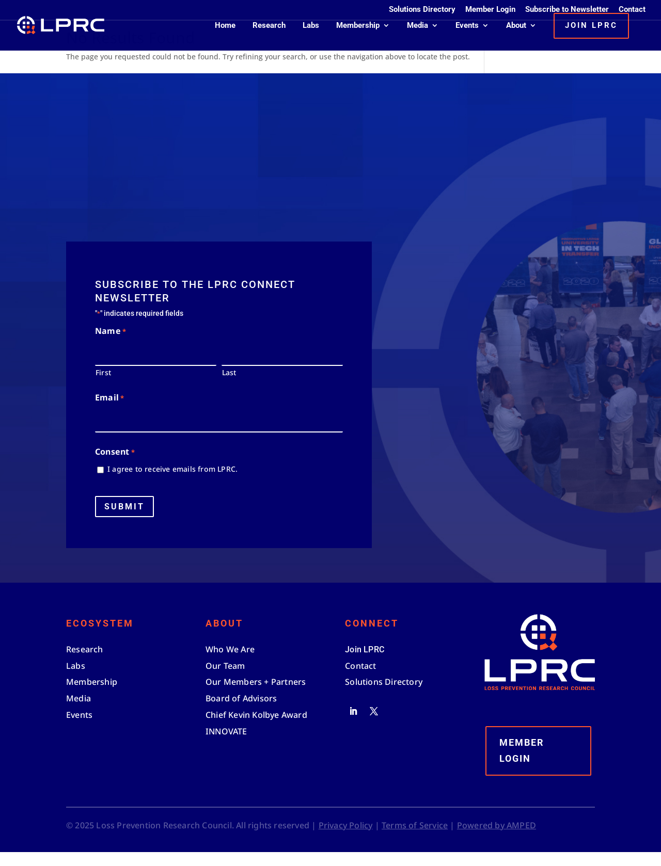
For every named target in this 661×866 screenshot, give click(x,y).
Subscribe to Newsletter (567, 10)
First (103, 386)
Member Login (490, 10)
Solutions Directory (422, 10)
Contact (632, 10)
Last (229, 386)
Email (109, 412)
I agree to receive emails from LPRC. (172, 483)
